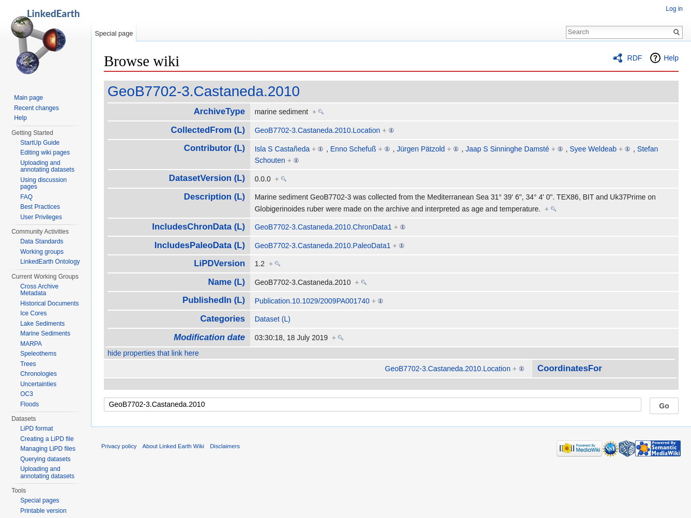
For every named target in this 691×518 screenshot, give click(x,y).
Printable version (43, 510)
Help (671, 58)
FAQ (26, 197)
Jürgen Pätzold (421, 149)
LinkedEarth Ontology (50, 261)
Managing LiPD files (47, 448)
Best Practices (40, 206)
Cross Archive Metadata (39, 290)
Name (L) (226, 282)
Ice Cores (33, 313)
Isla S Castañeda (282, 149)
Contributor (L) (214, 148)
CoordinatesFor (570, 368)
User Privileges (41, 217)
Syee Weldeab (593, 149)
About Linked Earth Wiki (173, 446)
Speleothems (38, 353)
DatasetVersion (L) (207, 178)
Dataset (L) (272, 319)
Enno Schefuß (353, 149)
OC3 (26, 394)
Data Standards (41, 241)
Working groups (42, 251)
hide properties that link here (153, 353)
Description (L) (214, 197)
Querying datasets (45, 459)
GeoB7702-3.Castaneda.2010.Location (317, 130)
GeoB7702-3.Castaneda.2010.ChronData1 (323, 227)
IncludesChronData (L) (198, 227)
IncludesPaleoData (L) (200, 245)
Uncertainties (38, 384)
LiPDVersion (219, 263)
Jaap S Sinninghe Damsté (507, 149)
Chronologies (38, 373)
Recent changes (36, 108)
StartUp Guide (39, 142)
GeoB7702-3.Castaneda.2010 (204, 91)
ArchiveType (219, 111)
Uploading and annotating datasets (47, 166)
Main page (28, 97)
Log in (674, 8)
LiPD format (36, 428)
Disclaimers (225, 446)
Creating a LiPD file (46, 439)
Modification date (209, 337)
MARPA (31, 343)
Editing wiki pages (45, 152)
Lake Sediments (42, 323)
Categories (222, 319)
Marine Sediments (45, 333)
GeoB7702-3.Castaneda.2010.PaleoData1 (323, 245)
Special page (114, 33)
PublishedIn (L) (213, 300)
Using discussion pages (43, 183)
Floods (29, 404)
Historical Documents (49, 303)
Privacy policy (118, 446)
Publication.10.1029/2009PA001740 (312, 301)
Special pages (39, 500)
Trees (28, 364)
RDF (634, 58)
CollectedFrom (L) (208, 130)
